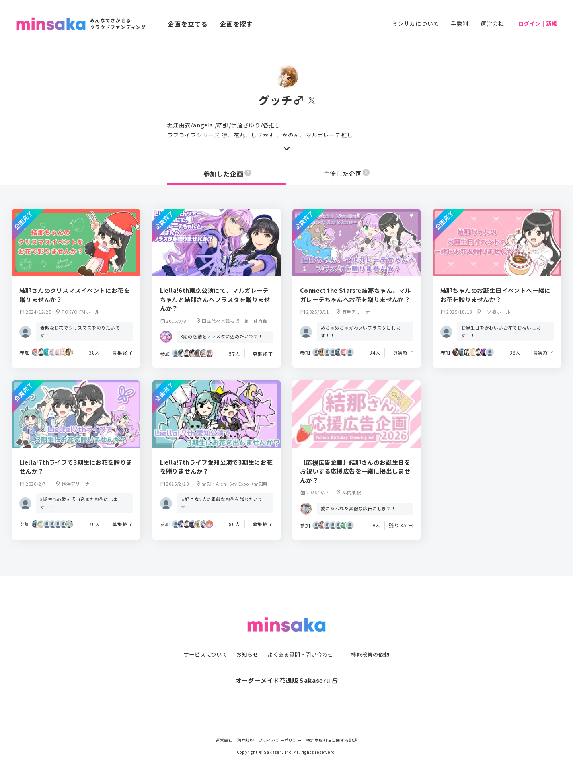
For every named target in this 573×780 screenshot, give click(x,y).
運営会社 (492, 23)
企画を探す (236, 24)
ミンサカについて (415, 23)
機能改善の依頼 (375, 638)
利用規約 (245, 740)
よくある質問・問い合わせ (301, 638)
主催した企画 (347, 173)
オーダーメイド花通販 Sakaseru (286, 664)
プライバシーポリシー (280, 740)
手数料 (459, 23)
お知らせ (245, 638)
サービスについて (200, 638)
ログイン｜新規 (537, 23)
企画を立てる (188, 24)
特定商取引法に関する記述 (332, 740)
